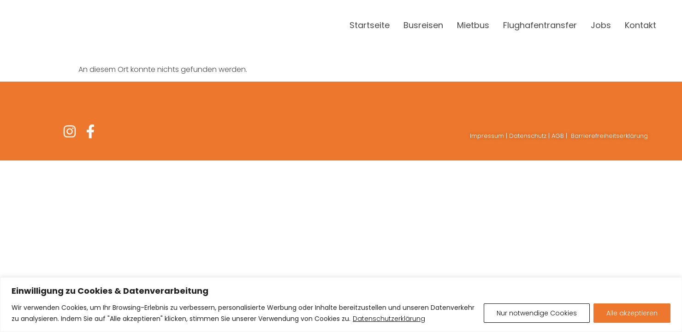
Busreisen (423, 25)
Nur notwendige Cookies (537, 313)
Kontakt (640, 25)
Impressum (487, 135)
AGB (558, 135)
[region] (341, 304)
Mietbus (473, 25)
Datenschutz (527, 135)
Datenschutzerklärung (389, 318)
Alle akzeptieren (632, 313)
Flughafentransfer (540, 25)
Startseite (370, 25)
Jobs (601, 25)
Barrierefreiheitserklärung (609, 135)
